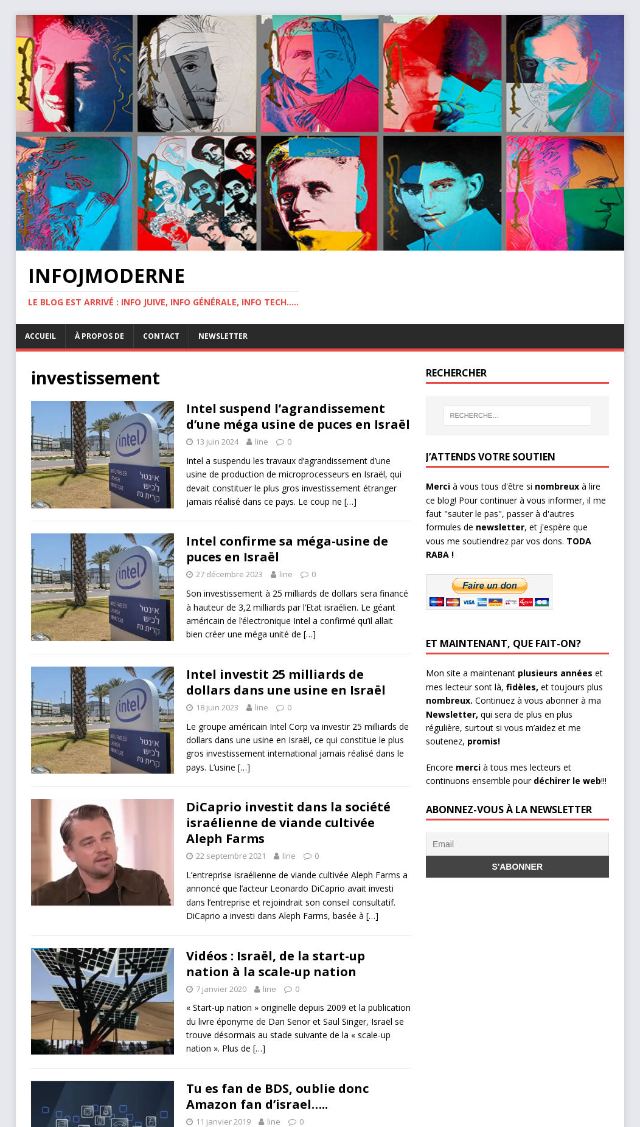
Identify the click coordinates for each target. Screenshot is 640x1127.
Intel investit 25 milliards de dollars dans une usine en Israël (286, 682)
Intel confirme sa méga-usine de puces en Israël (287, 549)
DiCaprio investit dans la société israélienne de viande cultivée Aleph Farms (288, 823)
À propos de (99, 336)
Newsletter (223, 336)
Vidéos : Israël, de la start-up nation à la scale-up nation (275, 964)
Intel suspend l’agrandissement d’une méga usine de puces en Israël (298, 416)
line (261, 441)
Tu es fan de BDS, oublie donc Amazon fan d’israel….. (277, 1096)
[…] (350, 501)
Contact (161, 336)
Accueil (40, 336)
